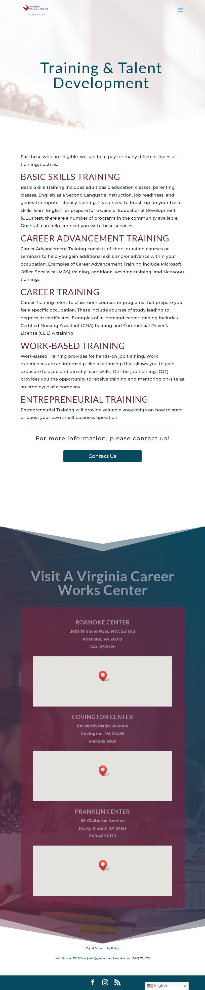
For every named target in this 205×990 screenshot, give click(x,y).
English (157, 986)
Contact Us (102, 456)
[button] (104, 714)
